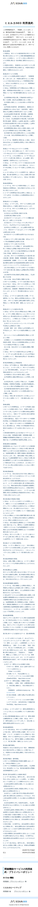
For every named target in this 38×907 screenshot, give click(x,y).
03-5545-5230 (11, 692)
